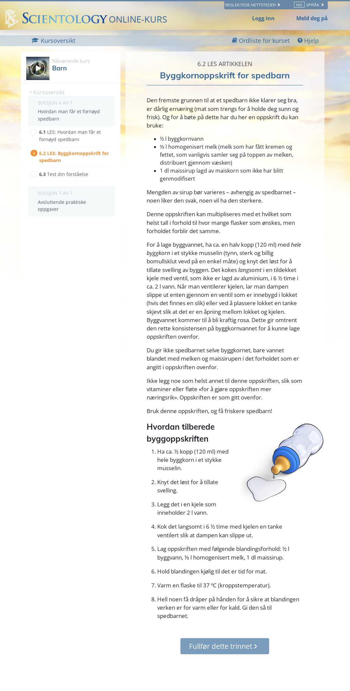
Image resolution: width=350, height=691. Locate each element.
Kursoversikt (47, 92)
